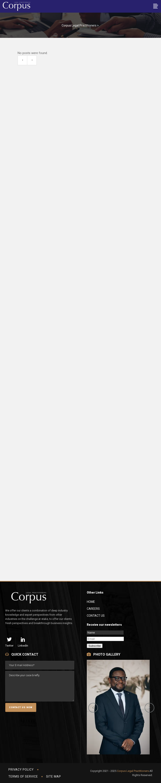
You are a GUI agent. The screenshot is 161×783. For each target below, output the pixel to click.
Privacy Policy (21, 769)
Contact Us (96, 615)
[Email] (105, 639)
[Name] (105, 633)
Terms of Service (23, 776)
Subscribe (94, 645)
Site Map (53, 776)
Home (91, 601)
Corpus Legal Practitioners (79, 25)
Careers (93, 608)
